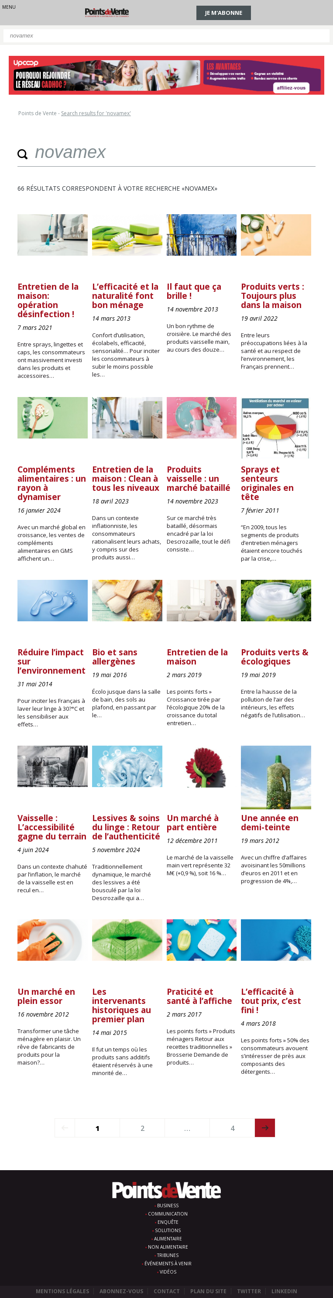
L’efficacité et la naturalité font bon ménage (125, 296)
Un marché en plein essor (46, 996)
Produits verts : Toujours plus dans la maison (272, 296)
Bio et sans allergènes (114, 657)
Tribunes (168, 1255)
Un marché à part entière (193, 822)
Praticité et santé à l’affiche (199, 996)
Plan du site (208, 1291)
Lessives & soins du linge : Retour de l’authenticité (126, 827)
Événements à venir (168, 1263)
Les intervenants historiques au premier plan (121, 1005)
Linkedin (284, 1291)
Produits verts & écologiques (275, 657)
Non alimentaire (168, 1247)
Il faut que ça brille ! (194, 291)
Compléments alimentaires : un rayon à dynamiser (51, 483)
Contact (167, 1291)
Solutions (168, 1230)
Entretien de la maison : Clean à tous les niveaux (125, 478)
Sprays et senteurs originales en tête (267, 483)
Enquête (168, 1222)
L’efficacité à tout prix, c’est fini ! (271, 1001)
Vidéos (168, 1272)
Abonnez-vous (121, 1291)
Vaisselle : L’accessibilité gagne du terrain (51, 827)
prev (65, 1127)
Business (168, 1205)
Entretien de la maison (197, 657)
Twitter (249, 1291)
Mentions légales (62, 1291)
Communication (168, 1214)
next (265, 1127)
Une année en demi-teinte (270, 822)
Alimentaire (168, 1239)
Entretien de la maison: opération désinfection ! (48, 300)
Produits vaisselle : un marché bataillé (198, 478)
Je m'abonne (223, 13)
